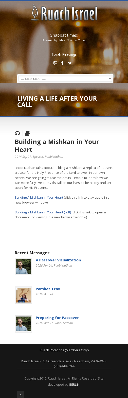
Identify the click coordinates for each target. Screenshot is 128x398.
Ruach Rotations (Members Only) (64, 350)
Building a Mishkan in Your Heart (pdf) (43, 212)
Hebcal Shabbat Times (72, 40)
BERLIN (74, 384)
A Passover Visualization (58, 259)
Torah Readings (64, 54)
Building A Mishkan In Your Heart (39, 197)
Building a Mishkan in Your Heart (57, 145)
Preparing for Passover (57, 317)
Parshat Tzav (48, 288)
